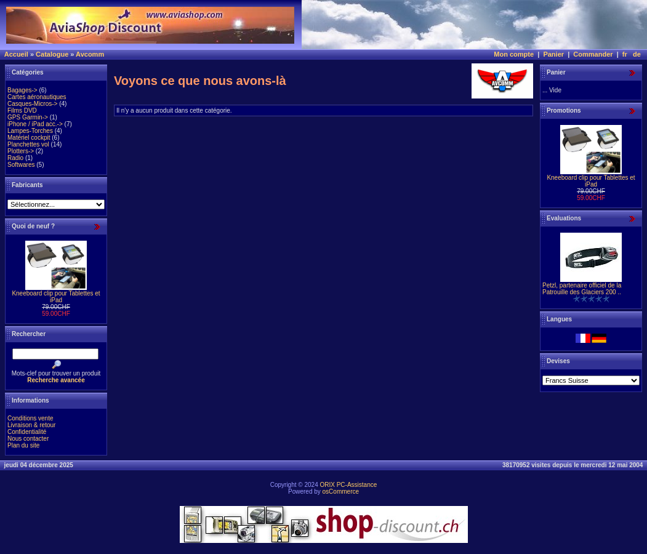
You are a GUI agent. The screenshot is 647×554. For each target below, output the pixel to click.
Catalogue (52, 54)
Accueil (16, 54)
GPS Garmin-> (27, 117)
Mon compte (514, 54)
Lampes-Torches (30, 130)
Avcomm (90, 54)
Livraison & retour (31, 425)
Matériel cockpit (28, 137)
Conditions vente (30, 418)
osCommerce (341, 491)
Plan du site (23, 445)
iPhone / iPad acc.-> (35, 124)
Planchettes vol (28, 144)
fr (624, 54)
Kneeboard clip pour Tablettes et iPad (56, 296)
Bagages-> (22, 90)
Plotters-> (20, 151)
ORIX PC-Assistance (348, 484)
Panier (553, 54)
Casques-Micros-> (32, 103)
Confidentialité (26, 431)
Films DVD (22, 110)
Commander (593, 54)
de (637, 54)
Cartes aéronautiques (36, 97)
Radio (15, 158)
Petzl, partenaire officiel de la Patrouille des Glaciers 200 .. (581, 288)
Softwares (20, 164)
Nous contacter (28, 438)
